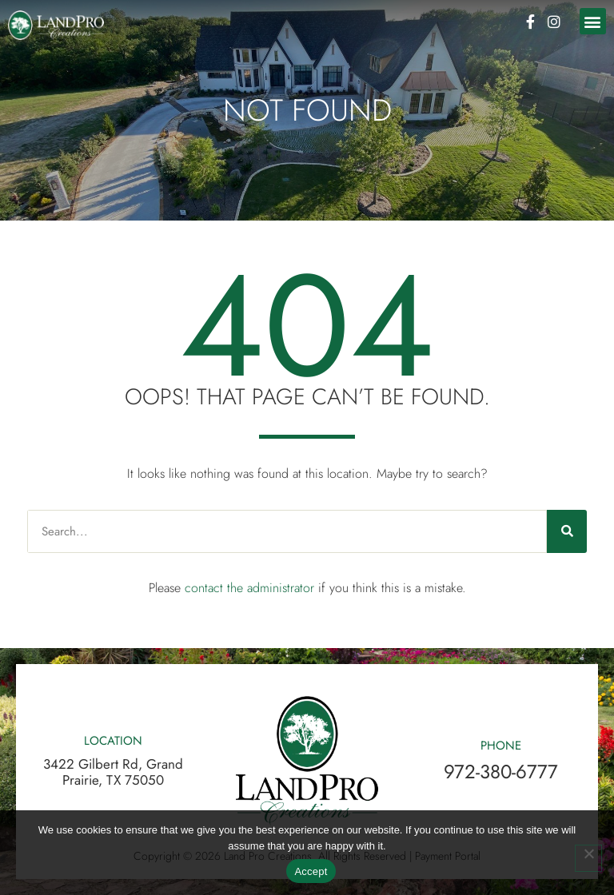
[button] (593, 21)
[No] (588, 858)
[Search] (567, 531)
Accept (310, 871)
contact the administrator (249, 588)
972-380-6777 (501, 772)
